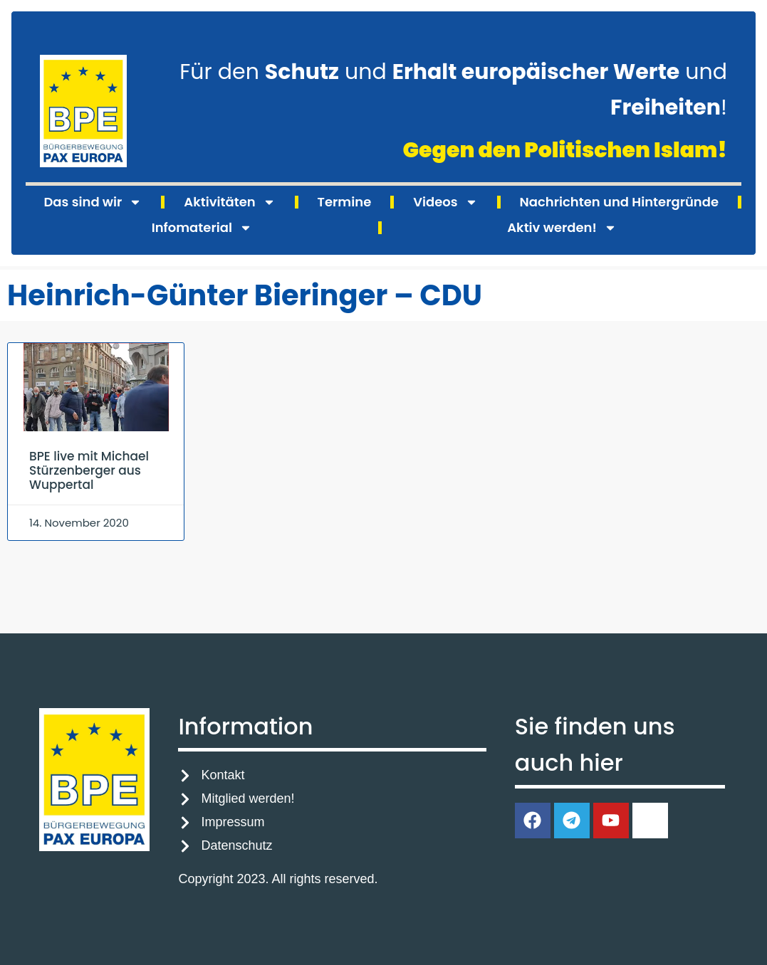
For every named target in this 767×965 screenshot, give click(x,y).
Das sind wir (92, 202)
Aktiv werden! (562, 228)
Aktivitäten (229, 202)
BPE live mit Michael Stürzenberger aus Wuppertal (89, 471)
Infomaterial (202, 228)
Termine (345, 202)
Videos (445, 202)
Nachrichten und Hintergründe (619, 202)
